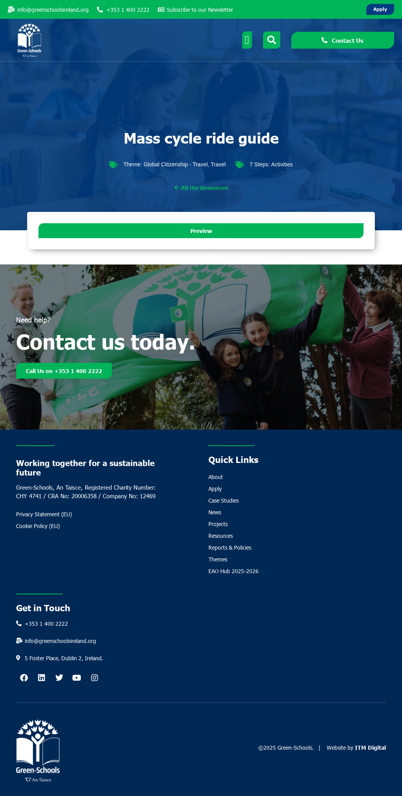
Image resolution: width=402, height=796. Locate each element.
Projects (218, 524)
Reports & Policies (229, 547)
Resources (220, 535)
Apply (215, 488)
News (214, 512)
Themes (217, 559)
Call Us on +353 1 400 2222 (64, 370)
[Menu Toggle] (247, 40)
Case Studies (223, 500)
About (215, 477)
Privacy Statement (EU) (44, 514)
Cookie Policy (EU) (38, 526)
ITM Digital (370, 747)
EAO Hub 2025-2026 (233, 571)
